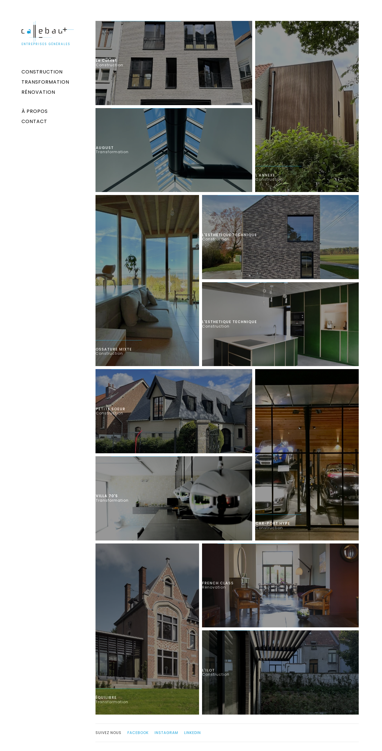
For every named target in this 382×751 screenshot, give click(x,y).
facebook (138, 732)
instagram (166, 732)
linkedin (192, 732)
